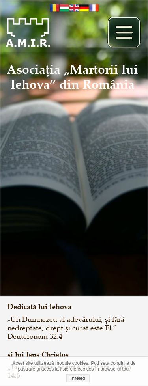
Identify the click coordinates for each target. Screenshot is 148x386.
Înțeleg (78, 378)
